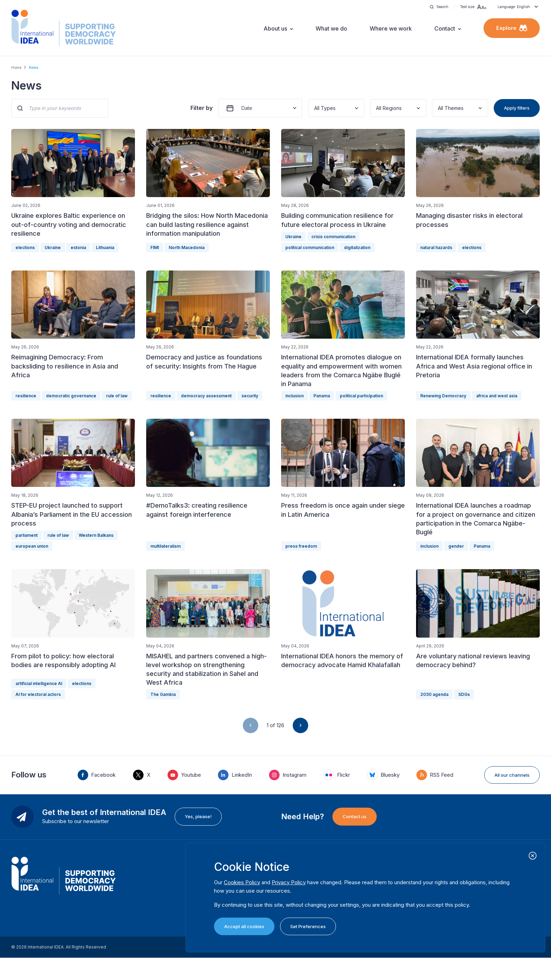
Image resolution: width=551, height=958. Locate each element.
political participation (361, 395)
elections (25, 247)
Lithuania (105, 247)
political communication (309, 247)
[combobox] (315, 108)
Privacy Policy (289, 882)
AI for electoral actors (38, 694)
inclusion (294, 395)
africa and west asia (496, 395)
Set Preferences (308, 926)
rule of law (117, 395)
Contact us (355, 816)
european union (31, 546)
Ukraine (53, 247)
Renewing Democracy (443, 395)
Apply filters (517, 108)
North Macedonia (187, 247)
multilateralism (165, 546)
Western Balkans (96, 535)
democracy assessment (206, 395)
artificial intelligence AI (38, 683)
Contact (444, 28)
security (249, 395)
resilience (25, 395)
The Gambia (163, 694)
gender (456, 546)
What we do (331, 28)
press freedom (301, 546)
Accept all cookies (244, 926)
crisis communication (333, 236)
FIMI (154, 247)
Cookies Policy (242, 882)
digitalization (357, 247)
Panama (321, 395)
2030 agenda (434, 694)
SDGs (464, 694)
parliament (26, 535)
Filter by (201, 107)
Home (16, 67)
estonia (78, 247)
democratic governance (71, 395)
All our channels (512, 775)
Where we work (391, 28)
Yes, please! (198, 816)
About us (275, 28)
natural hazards (436, 247)
